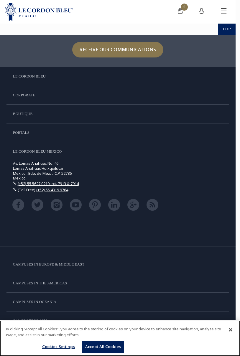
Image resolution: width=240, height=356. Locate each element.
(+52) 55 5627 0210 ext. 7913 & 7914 (48, 183)
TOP (226, 29)
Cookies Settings (58, 346)
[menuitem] (180, 12)
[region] (120, 338)
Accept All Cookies (103, 346)
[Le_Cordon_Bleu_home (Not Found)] (39, 12)
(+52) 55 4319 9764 (52, 189)
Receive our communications (118, 49)
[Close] (230, 329)
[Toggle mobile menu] (224, 12)
